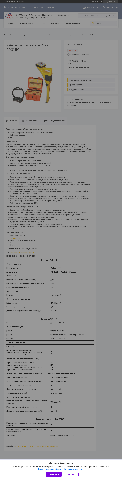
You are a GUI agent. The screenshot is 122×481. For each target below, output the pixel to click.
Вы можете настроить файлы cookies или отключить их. (60, 469)
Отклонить (71, 474)
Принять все (54, 474)
